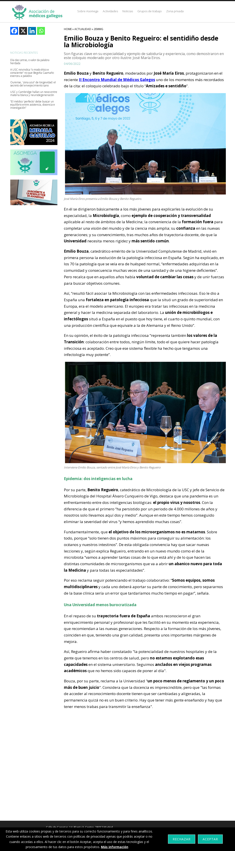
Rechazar (182, 839)
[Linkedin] (32, 31)
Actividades (110, 11)
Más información (114, 847)
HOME (68, 29)
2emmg (98, 29)
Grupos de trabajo (149, 11)
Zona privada (175, 11)
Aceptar (210, 839)
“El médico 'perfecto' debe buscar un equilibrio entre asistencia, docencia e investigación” (32, 104)
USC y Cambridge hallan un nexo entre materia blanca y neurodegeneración (33, 93)
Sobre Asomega (87, 11)
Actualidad (82, 29)
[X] (23, 31)
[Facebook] (14, 31)
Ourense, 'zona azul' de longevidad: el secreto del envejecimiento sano (33, 84)
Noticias (127, 11)
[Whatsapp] (41, 31)
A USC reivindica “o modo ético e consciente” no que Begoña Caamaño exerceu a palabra (32, 73)
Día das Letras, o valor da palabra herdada (29, 62)
